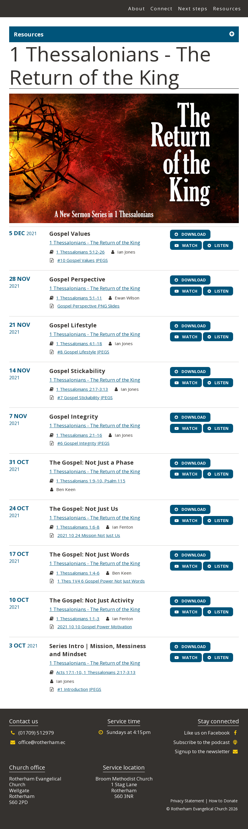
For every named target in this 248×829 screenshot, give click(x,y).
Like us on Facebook (211, 732)
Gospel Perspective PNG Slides (88, 306)
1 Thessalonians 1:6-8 (77, 527)
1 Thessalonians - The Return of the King (94, 242)
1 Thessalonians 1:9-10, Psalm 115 (90, 481)
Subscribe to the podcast (206, 742)
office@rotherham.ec (37, 742)
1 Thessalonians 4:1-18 (79, 343)
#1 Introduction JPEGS (79, 689)
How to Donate (223, 800)
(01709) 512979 (31, 732)
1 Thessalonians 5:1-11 (79, 298)
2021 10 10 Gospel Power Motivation (94, 626)
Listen (218, 245)
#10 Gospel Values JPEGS (82, 260)
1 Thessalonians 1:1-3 (77, 618)
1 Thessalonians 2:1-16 (79, 435)
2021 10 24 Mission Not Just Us (88, 535)
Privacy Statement (187, 800)
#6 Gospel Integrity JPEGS (83, 443)
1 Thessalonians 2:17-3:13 (82, 389)
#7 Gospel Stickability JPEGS (85, 397)
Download (190, 234)
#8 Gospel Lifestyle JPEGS (83, 352)
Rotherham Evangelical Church (37, 9)
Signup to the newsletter (207, 751)
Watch (186, 245)
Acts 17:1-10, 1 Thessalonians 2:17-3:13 (96, 672)
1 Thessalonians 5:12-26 (80, 252)
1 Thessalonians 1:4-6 (77, 573)
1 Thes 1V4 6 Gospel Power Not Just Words (101, 581)
